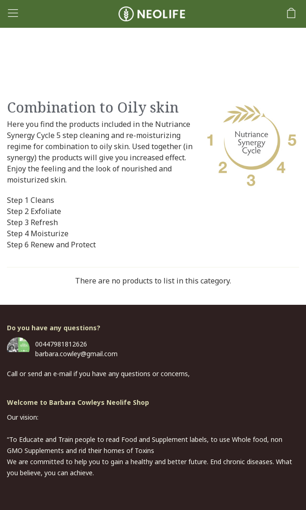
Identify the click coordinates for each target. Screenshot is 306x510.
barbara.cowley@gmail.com (76, 353)
